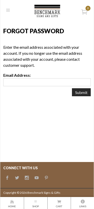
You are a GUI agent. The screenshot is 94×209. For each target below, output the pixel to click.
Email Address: (17, 75)
